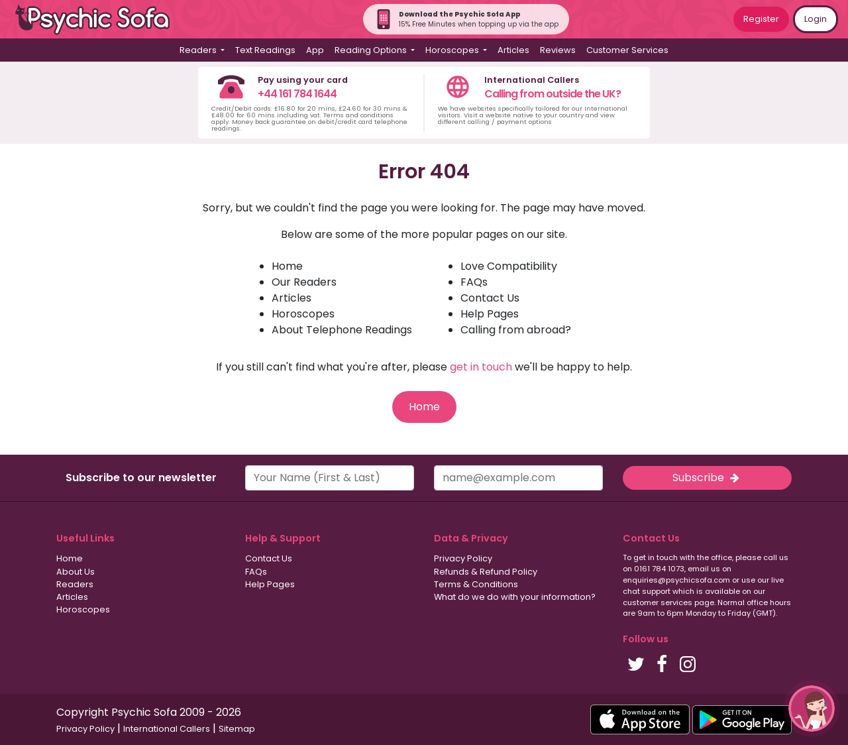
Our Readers (304, 282)
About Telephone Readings (342, 329)
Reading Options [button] (372, 50)
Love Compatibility (508, 266)
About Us (75, 571)
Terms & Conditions (476, 584)
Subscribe (706, 477)
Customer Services (627, 50)
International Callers (166, 728)
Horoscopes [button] (453, 50)
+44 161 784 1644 (297, 93)
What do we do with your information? (515, 596)
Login (815, 19)
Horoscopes (303, 313)
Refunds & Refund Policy (485, 571)
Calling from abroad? (515, 329)
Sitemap (237, 728)
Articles (513, 50)
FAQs (474, 282)
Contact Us (489, 298)
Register (761, 19)
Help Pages (489, 313)
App (315, 50)
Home (287, 266)
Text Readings (265, 50)
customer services (657, 602)
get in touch (481, 366)
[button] (811, 708)
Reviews (558, 50)
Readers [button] (199, 50)
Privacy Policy (463, 558)
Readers (74, 584)
